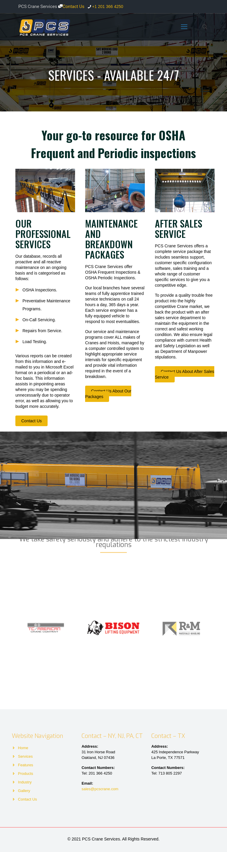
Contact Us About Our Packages (108, 394)
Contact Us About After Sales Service (184, 374)
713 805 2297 (170, 773)
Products (25, 773)
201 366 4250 (100, 773)
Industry (25, 782)
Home (23, 748)
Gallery (24, 790)
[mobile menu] (184, 27)
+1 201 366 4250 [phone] (107, 6)
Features (25, 765)
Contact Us (71, 6)
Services (25, 756)
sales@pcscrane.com (100, 789)
